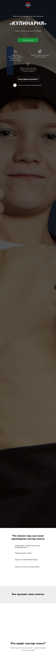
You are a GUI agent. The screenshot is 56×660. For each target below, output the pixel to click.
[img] (15, 85)
